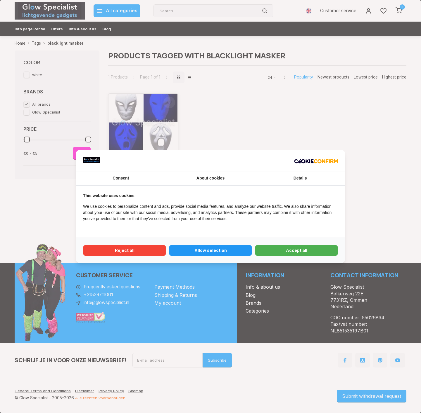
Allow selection (210, 250)
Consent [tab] (121, 178)
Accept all (296, 250)
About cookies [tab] (210, 178)
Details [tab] (300, 178)
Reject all (124, 250)
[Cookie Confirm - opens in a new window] (316, 161)
